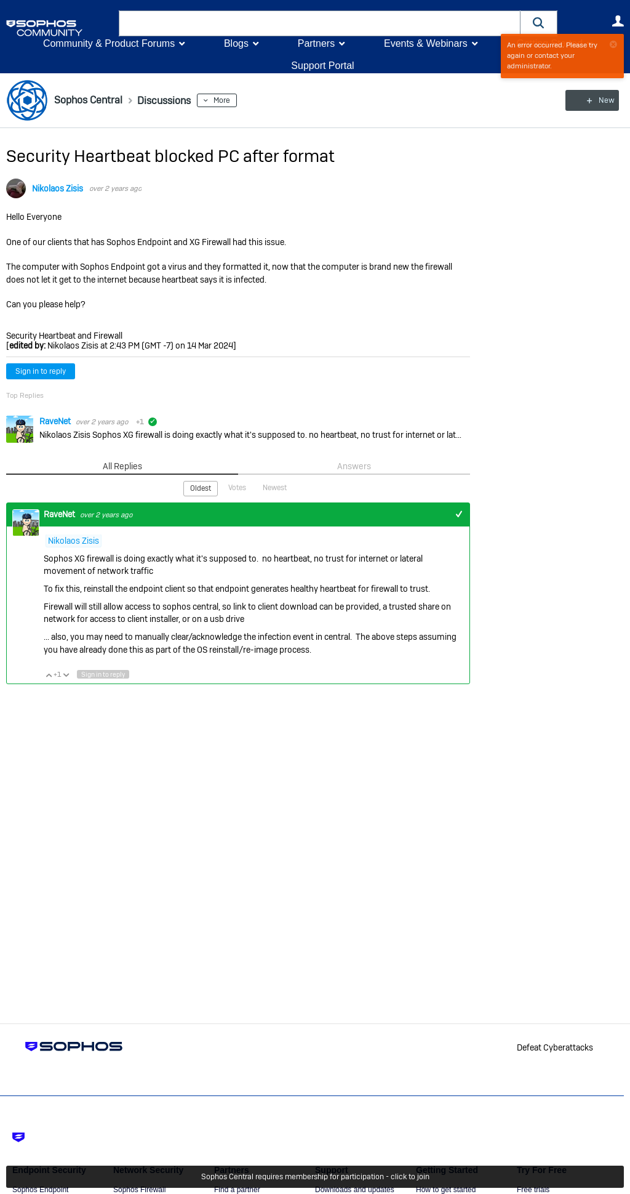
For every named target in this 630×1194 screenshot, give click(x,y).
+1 (458, 513)
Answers (354, 466)
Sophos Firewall (139, 1189)
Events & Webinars (426, 43)
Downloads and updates (354, 1189)
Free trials (533, 1189)
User (618, 21)
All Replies (122, 466)
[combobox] (319, 23)
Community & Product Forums (109, 43)
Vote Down (66, 674)
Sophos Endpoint (40, 1189)
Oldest (200, 488)
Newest (275, 487)
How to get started (446, 1189)
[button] (538, 23)
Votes (237, 487)
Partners (316, 43)
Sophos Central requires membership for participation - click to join (315, 1177)
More (233, 100)
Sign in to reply (40, 371)
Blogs (236, 43)
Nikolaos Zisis (57, 188)
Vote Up (49, 674)
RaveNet (56, 421)
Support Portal (322, 65)
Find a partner (237, 1189)
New (596, 100)
